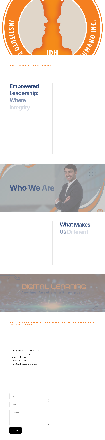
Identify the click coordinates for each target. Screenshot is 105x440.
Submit (15, 430)
